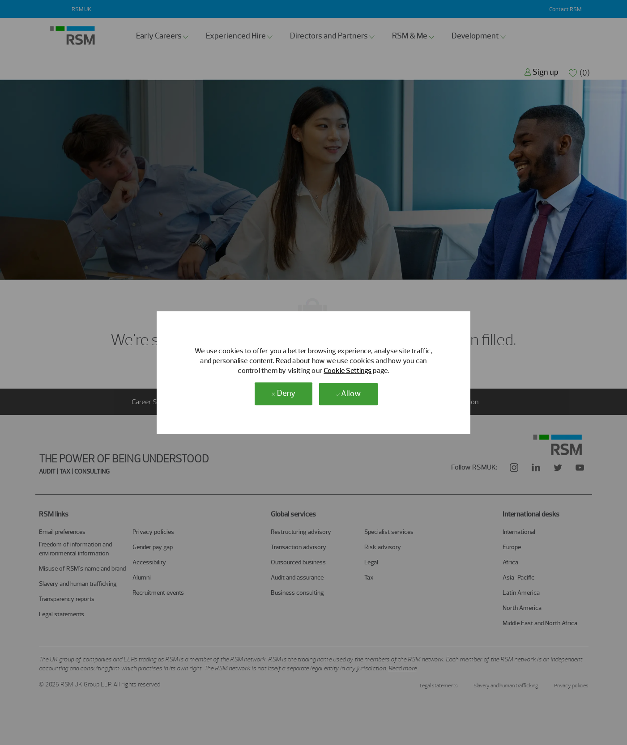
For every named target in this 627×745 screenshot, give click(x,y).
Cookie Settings (347, 370)
